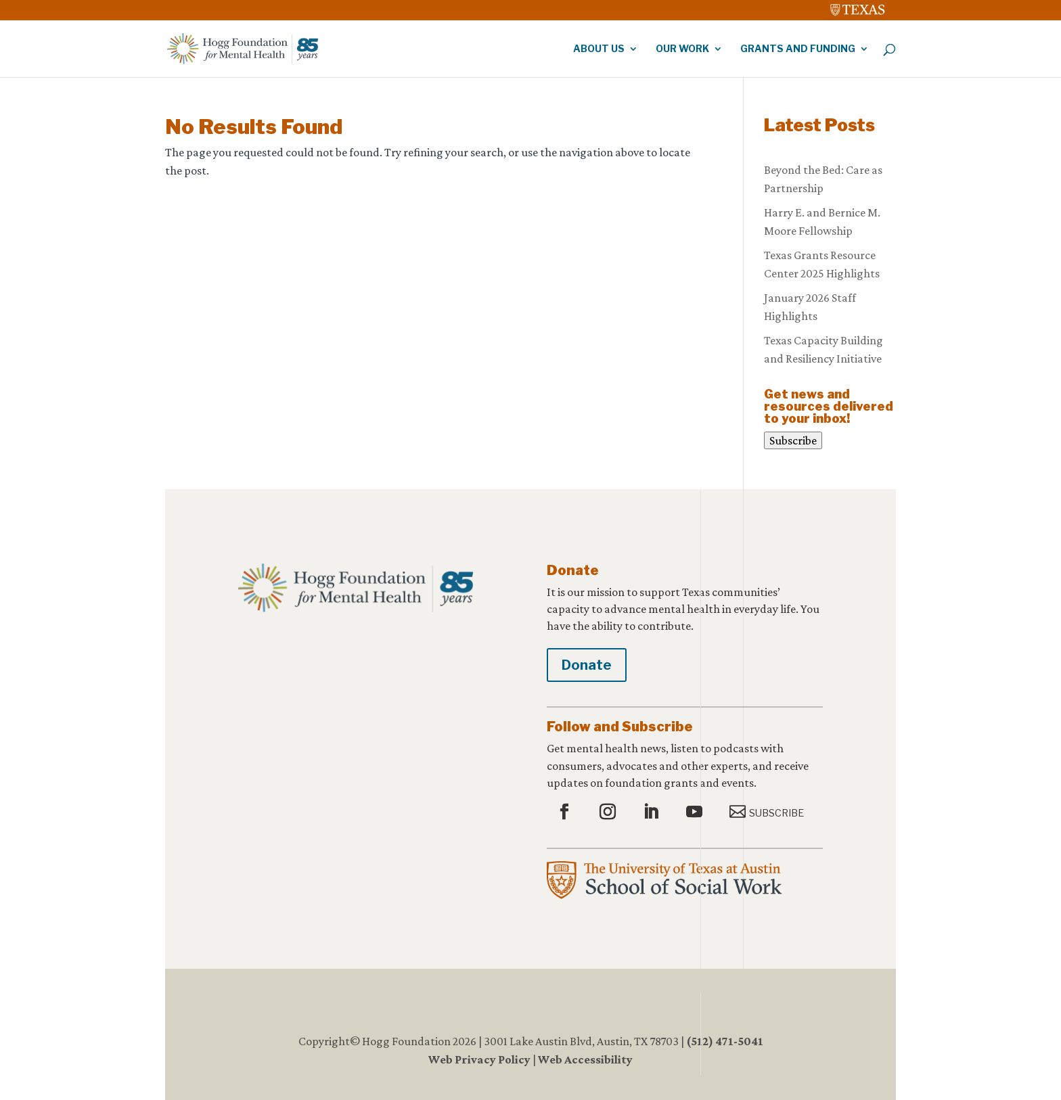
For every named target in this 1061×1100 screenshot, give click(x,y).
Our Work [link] (682, 49)
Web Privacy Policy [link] (479, 1059)
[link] (858, 7)
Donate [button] (587, 665)
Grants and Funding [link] (797, 49)
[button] (566, 812)
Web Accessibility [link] (585, 1059)
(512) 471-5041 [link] (724, 1041)
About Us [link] (599, 49)
